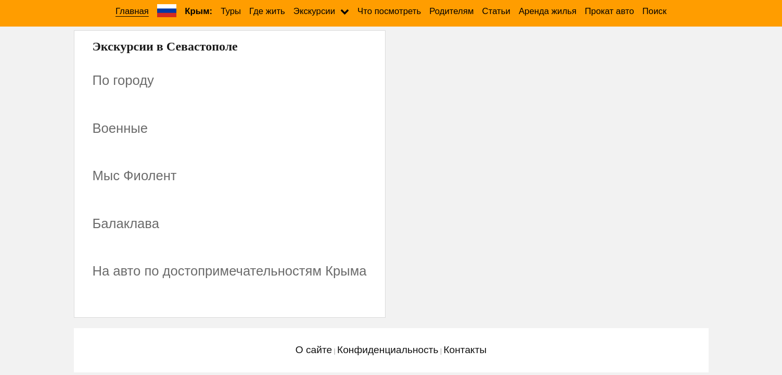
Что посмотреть (389, 11)
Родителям (451, 11)
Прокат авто (609, 11)
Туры (231, 11)
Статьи (496, 11)
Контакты (464, 349)
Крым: (198, 11)
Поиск (655, 11)
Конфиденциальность (388, 349)
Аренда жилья (547, 11)
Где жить (267, 11)
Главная (132, 11)
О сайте (314, 349)
